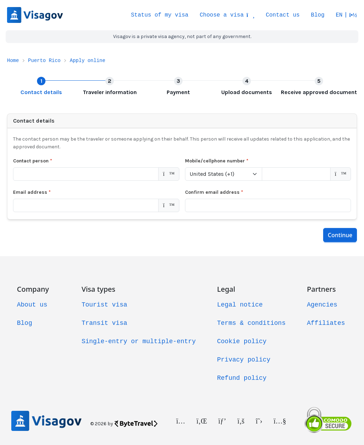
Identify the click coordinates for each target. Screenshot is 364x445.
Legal (226, 289)
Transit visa (104, 323)
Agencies (322, 304)
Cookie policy (241, 341)
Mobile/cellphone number (216, 161)
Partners (321, 289)
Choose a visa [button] (227, 15)
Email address (32, 192)
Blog (317, 15)
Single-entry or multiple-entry (138, 341)
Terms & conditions (251, 323)
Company (33, 289)
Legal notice (240, 304)
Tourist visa (104, 304)
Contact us (283, 15)
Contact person (32, 161)
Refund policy (241, 378)
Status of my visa (159, 15)
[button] (346, 15)
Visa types (98, 289)
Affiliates (326, 323)
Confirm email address (214, 192)
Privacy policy (243, 359)
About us (32, 304)
